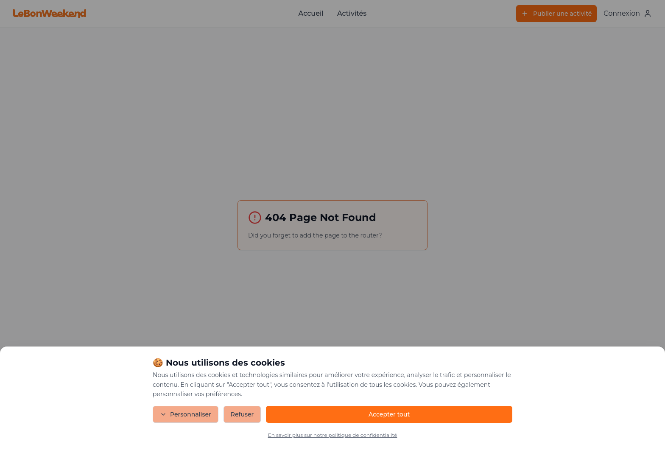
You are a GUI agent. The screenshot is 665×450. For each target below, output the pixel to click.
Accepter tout (389, 414)
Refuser (242, 414)
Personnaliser (185, 414)
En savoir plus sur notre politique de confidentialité (332, 435)
